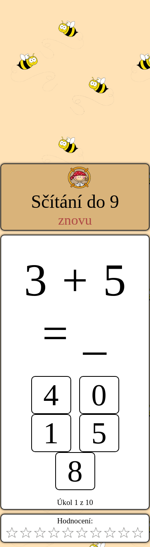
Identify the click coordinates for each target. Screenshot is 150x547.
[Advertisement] (75, 75)
